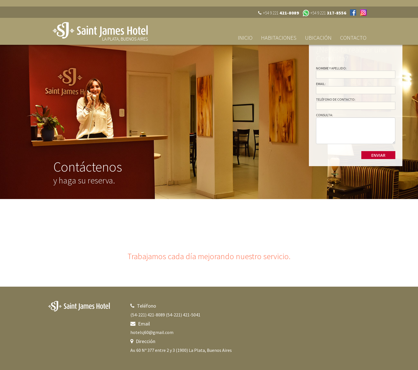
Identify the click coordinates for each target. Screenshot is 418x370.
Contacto (353, 37)
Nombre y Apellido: (331, 68)
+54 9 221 (328, 13)
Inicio (245, 37)
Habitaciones (278, 37)
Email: (321, 84)
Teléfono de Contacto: (335, 99)
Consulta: (324, 115)
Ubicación (318, 37)
